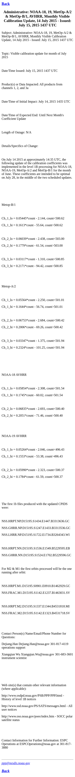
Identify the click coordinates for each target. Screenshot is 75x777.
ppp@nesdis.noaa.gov (16, 763)
